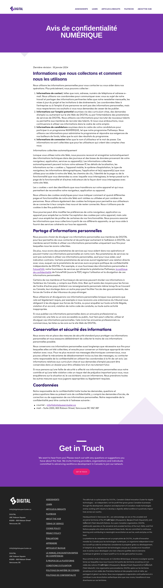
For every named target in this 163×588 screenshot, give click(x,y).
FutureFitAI (38, 269)
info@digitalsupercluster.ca (61, 404)
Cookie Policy (53, 528)
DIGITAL (112, 499)
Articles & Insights (111, 9)
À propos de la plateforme (60, 560)
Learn (95, 9)
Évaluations (52, 538)
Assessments (81, 9)
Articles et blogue (55, 548)
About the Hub (145, 9)
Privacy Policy (53, 533)
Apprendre (51, 543)
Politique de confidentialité (61, 575)
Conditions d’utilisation (58, 565)
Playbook (129, 9)
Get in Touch (81, 472)
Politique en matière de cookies (62, 570)
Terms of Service (55, 523)
